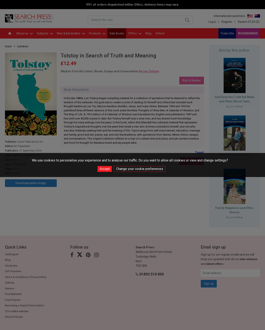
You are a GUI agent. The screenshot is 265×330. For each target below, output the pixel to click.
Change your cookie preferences (139, 169)
